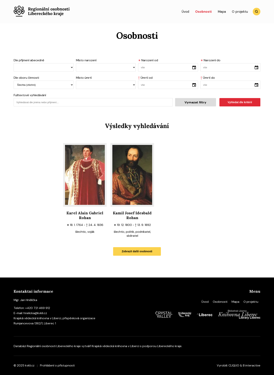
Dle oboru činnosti (26, 78)
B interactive (251, 365)
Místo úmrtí (84, 78)
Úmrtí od (145, 78)
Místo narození (86, 60)
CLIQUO (234, 365)
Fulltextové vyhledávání (30, 95)
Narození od (148, 60)
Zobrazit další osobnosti (137, 251)
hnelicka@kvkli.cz (35, 313)
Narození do (210, 60)
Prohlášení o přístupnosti (57, 365)
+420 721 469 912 (37, 308)
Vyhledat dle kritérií (240, 102)
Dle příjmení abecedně (29, 60)
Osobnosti (203, 11)
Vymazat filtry (195, 102)
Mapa (222, 11)
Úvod (185, 11)
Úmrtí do (207, 78)
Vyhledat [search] (256, 11)
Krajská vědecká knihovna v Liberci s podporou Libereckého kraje (137, 346)
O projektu (240, 11)
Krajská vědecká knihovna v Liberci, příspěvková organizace (54, 318)
